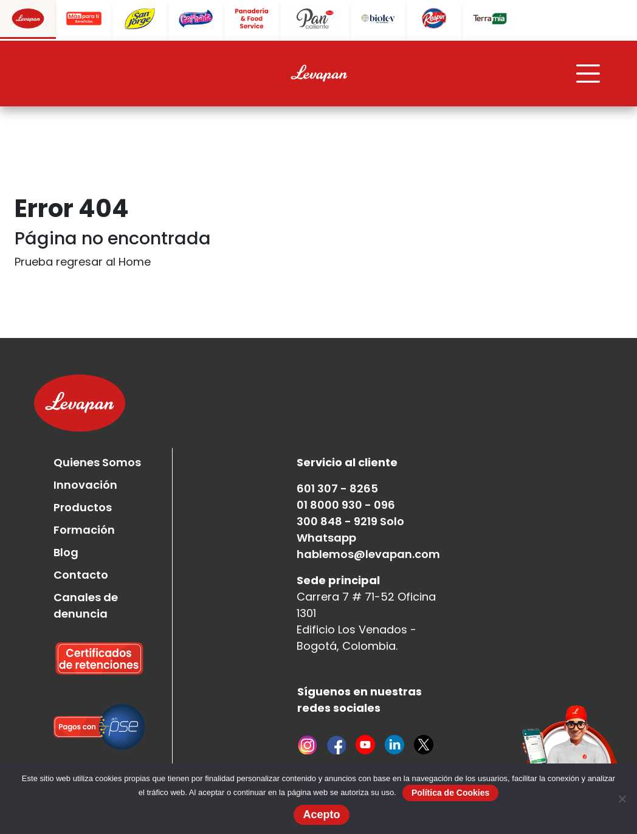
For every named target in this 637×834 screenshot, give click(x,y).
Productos (82, 507)
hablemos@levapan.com (368, 554)
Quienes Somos (97, 462)
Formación (84, 529)
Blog (65, 552)
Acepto (321, 814)
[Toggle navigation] (588, 73)
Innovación (85, 484)
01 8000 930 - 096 (346, 504)
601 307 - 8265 (337, 488)
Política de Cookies (450, 793)
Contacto (80, 574)
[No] (622, 799)
